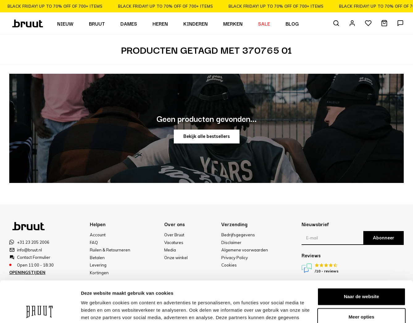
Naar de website (361, 258)
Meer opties (94, 310)
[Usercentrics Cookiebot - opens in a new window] (40, 311)
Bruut (97, 23)
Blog (292, 23)
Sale (264, 23)
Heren (160, 23)
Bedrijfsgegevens (238, 234)
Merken (233, 23)
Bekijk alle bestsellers (206, 136)
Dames (128, 23)
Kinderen (195, 23)
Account (98, 234)
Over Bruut (174, 234)
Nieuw (65, 23)
